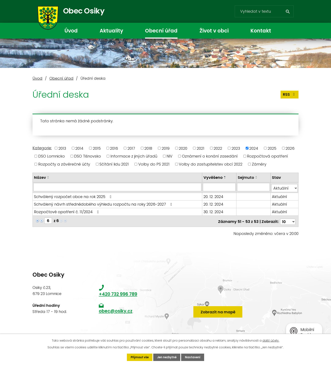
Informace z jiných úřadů (133, 156)
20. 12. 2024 (214, 195)
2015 (97, 148)
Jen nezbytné (167, 357)
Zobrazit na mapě (218, 308)
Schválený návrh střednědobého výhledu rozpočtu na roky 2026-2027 (104, 203)
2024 (253, 148)
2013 (62, 148)
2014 (79, 148)
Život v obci (214, 30)
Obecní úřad (161, 30)
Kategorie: (42, 148)
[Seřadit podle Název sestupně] (48, 178)
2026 (290, 148)
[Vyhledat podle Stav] (284, 187)
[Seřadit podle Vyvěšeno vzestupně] (225, 176)
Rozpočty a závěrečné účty (64, 164)
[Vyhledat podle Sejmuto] (253, 187)
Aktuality (111, 30)
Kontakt (260, 30)
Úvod (71, 30)
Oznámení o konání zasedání (210, 156)
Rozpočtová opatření (267, 156)
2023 (236, 148)
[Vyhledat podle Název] (117, 187)
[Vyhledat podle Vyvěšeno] (219, 187)
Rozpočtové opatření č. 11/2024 (67, 210)
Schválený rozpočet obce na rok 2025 (73, 195)
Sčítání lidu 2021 (114, 164)
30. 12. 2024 (214, 210)
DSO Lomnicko (51, 156)
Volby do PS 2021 (154, 164)
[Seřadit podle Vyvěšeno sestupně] (225, 178)
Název (40, 177)
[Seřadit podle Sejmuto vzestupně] (256, 176)
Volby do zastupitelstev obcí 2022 (210, 164)
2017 (131, 148)
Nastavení (194, 357)
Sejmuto (246, 177)
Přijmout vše (138, 357)
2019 (166, 148)
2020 (183, 148)
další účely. (270, 340)
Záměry (259, 164)
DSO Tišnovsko (87, 156)
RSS (289, 95)
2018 (148, 148)
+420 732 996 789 (118, 292)
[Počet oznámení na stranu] (287, 220)
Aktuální (279, 195)
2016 (114, 148)
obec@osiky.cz (115, 309)
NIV (169, 156)
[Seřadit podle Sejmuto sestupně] (256, 178)
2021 (200, 148)
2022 (218, 148)
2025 (272, 148)
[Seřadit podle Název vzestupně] (48, 176)
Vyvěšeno (213, 177)
